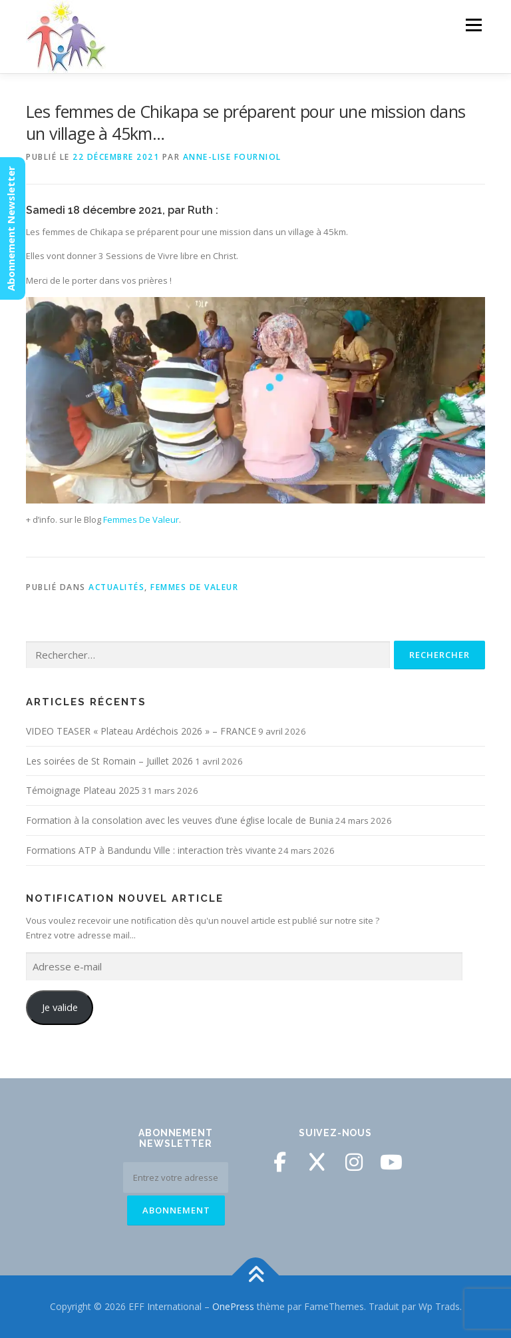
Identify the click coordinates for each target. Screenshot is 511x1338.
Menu (473, 25)
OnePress (233, 1306)
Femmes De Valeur (141, 519)
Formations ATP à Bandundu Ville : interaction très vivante (151, 850)
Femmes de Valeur (194, 587)
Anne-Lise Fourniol (232, 157)
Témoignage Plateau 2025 (83, 790)
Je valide (60, 1007)
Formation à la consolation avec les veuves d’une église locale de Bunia (179, 820)
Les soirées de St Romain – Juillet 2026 (109, 761)
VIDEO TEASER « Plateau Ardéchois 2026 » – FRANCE (141, 731)
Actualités (116, 587)
